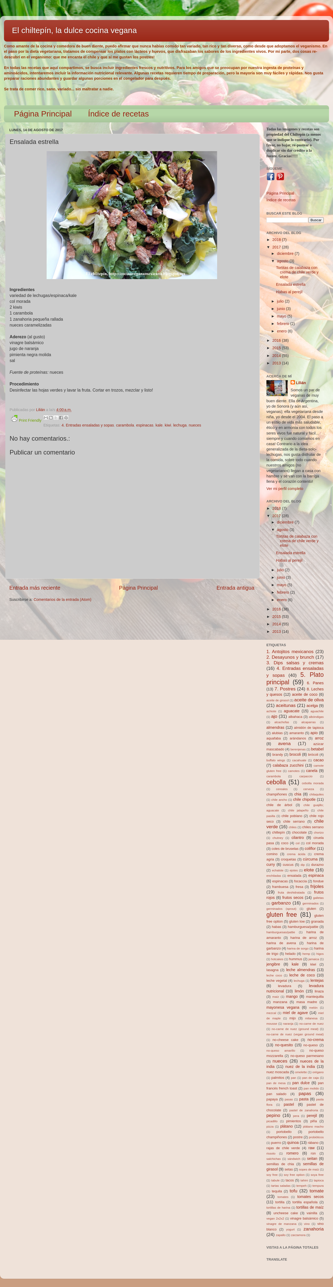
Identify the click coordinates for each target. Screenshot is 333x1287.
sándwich (293, 1158)
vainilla (312, 1213)
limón (299, 991)
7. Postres (285, 688)
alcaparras (308, 722)
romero (292, 1153)
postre (298, 1137)
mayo (282, 316)
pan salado (276, 1094)
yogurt (290, 1229)
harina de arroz (303, 938)
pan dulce (301, 1083)
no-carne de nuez (311, 1023)
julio (281, 301)
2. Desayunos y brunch (290, 657)
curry (270, 864)
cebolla (276, 782)
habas (276, 927)
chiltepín (278, 832)
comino (272, 854)
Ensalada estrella (290, 284)
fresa (299, 887)
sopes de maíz (309, 1169)
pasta (303, 1099)
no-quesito (284, 1045)
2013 (277, 363)
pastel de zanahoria (303, 1110)
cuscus (288, 865)
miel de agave (295, 1013)
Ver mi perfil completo (284, 488)
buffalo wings (275, 760)
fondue (318, 881)
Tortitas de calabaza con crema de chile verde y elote (297, 272)
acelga (312, 705)
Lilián (301, 383)
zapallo (281, 1235)
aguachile (317, 711)
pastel (289, 1104)
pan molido (311, 1088)
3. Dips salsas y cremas (295, 662)
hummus (295, 959)
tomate (317, 1190)
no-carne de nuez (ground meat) (295, 1029)
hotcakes (277, 959)
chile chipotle (304, 799)
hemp (306, 953)
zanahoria (313, 1229)
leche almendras (300, 970)
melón (313, 1007)
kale (159, 425)
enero (282, 331)
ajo (274, 716)
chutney (278, 837)
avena (284, 743)
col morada (315, 843)
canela (311, 771)
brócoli (313, 755)
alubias (277, 733)
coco (284, 843)
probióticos (316, 1137)
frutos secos (292, 897)
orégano (318, 1072)
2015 (277, 348)
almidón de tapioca (309, 728)
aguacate (291, 711)
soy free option (294, 1174)
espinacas (144, 425)
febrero (283, 323)
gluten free (281, 914)
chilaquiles (316, 794)
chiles (293, 827)
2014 (277, 355)
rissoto (270, 1153)
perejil (312, 1115)
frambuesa (280, 887)
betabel (317, 749)
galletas (318, 897)
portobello (284, 1132)
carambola (125, 425)
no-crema (315, 1039)
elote (309, 869)
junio (281, 309)
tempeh (301, 1185)
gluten (311, 909)
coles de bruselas (285, 849)
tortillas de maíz (310, 1207)
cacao (319, 760)
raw (311, 1148)
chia (297, 794)
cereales (282, 789)
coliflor (310, 848)
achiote (271, 711)
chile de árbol (279, 805)
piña (313, 1121)
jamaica (313, 959)
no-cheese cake (285, 1040)
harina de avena (281, 943)
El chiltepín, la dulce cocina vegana (74, 30)
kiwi (168, 425)
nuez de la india (300, 1066)
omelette (301, 1072)
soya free (317, 1174)
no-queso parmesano (307, 1056)
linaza (319, 991)
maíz (275, 996)
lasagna (272, 970)
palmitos (277, 1078)
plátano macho (313, 1126)
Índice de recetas (118, 113)
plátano (286, 1126)
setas (289, 1169)
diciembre (286, 253)
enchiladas (273, 875)
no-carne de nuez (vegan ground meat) (295, 1034)
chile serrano (294, 821)
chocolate (299, 832)
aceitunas (286, 705)
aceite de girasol (277, 700)
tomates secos (310, 1197)
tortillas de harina (278, 1207)
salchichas (273, 1158)
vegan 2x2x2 (275, 1218)
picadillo (272, 1121)
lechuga (179, 425)
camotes (294, 771)
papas (305, 1093)
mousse (271, 1023)
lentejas (317, 980)
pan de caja (310, 1077)
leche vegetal (276, 981)
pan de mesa (276, 1083)
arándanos (298, 738)
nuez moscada (277, 1072)
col (298, 843)
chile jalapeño (298, 810)
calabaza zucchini (288, 765)
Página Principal (43, 113)
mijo (292, 1018)
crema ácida (296, 854)
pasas (289, 1099)
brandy (277, 755)
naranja (288, 1023)
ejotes (294, 870)
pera (296, 1115)
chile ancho (279, 799)
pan (293, 1077)
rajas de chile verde (283, 1148)
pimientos (293, 1121)
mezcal (271, 1013)
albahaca (295, 717)
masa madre (306, 1002)
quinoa (293, 1142)
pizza (270, 1126)
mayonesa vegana (282, 1007)
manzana (280, 1002)
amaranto (296, 733)
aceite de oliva (309, 699)
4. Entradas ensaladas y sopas (88, 425)
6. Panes (315, 683)
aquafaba (273, 738)
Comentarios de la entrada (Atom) (62, 599)
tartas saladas (280, 1185)
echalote (278, 870)
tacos (290, 1180)
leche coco (274, 975)
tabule (275, 1180)
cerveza (308, 789)
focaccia (300, 881)
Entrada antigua (235, 588)
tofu (293, 1190)
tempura (318, 1185)
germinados (311, 903)
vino (307, 1223)
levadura (284, 986)
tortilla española (305, 1202)
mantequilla (315, 997)
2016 (277, 340)
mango (292, 996)
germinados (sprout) (281, 908)
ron (313, 1153)
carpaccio (305, 776)
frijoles (317, 886)
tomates (283, 1196)
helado (290, 954)
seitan (312, 1158)
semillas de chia (280, 1164)
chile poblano (292, 816)
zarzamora (298, 1235)
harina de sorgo (298, 948)
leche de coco (302, 975)
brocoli (295, 754)
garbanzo (281, 903)
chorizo (319, 832)
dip (303, 864)
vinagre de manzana (281, 1223)
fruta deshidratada (291, 892)
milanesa (311, 1018)
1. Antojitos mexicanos (290, 651)
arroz (319, 738)
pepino (273, 1115)
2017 (277, 247)
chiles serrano (313, 827)
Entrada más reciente (34, 588)
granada (317, 921)
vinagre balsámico (304, 1218)
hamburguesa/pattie (303, 927)
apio (314, 733)
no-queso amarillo (280, 1050)
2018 (277, 240)
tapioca (319, 1180)
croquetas (288, 859)
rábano (313, 1143)
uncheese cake (285, 1213)
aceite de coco (305, 694)
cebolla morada (313, 783)
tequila (277, 1191)
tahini (304, 1180)
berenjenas (298, 749)
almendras (275, 727)
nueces (195, 425)
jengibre (273, 964)
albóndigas (316, 716)
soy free (272, 1174)
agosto (283, 261)
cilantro (297, 837)
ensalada (294, 876)
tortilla (280, 1202)
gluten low (297, 921)
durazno (317, 865)
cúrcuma (310, 859)
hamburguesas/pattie (280, 932)
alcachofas (281, 722)
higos (320, 953)
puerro (276, 1143)
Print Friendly (26, 419)
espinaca (316, 875)
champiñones (276, 794)
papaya (272, 1099)
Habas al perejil (289, 292)
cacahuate (299, 760)
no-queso (310, 1045)
